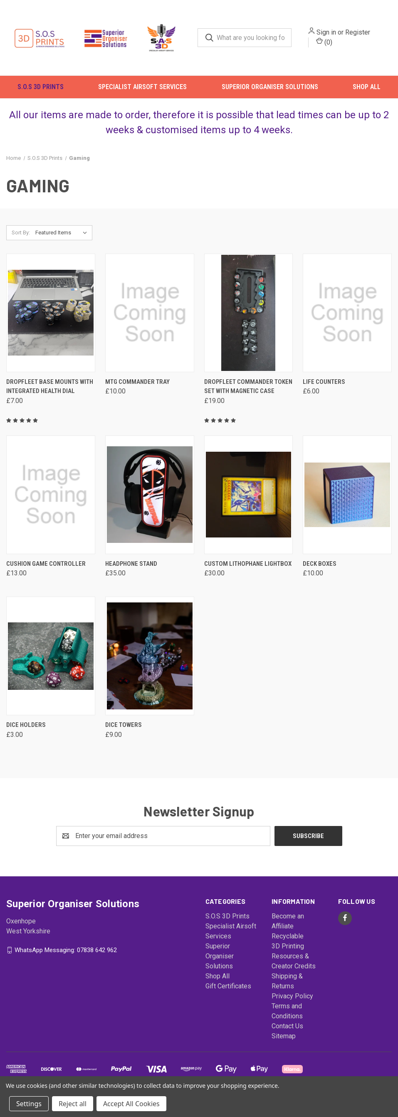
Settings (29, 1103)
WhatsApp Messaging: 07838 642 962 (66, 959)
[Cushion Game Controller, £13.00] (51, 504)
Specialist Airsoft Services (142, 92)
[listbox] (63, 242)
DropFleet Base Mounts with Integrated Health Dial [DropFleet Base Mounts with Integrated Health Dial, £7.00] (49, 395)
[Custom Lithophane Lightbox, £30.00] (249, 504)
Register (366, 35)
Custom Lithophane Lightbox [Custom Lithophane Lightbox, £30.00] (248, 573)
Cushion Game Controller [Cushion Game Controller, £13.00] (46, 573)
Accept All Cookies (131, 1103)
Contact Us (287, 1035)
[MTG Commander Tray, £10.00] (150, 322)
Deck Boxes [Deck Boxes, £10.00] (319, 573)
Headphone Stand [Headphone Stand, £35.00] (131, 573)
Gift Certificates (228, 995)
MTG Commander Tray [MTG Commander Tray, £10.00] (137, 391)
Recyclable (288, 945)
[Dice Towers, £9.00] (150, 665)
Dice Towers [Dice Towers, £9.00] (123, 734)
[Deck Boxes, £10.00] (347, 504)
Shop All (367, 92)
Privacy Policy (292, 1005)
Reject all (73, 1103)
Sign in (334, 35)
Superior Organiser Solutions (270, 92)
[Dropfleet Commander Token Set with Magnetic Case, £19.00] (249, 322)
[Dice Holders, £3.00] (51, 665)
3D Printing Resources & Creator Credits (294, 965)
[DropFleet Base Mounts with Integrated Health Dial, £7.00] (51, 322)
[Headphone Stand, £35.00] (150, 504)
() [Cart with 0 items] (332, 44)
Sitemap (284, 1045)
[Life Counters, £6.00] (347, 322)
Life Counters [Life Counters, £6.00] (324, 391)
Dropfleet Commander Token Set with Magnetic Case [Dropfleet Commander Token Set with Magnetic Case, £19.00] (248, 395)
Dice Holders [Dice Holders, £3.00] (26, 734)
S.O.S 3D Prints (40, 92)
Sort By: (21, 242)
